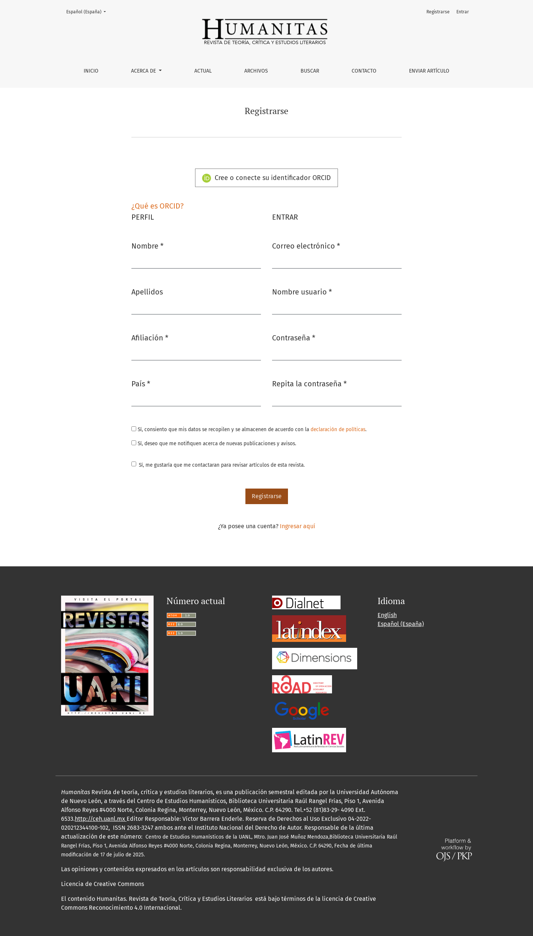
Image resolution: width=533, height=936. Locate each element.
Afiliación (149, 337)
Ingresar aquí (297, 526)
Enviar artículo (429, 71)
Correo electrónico (306, 245)
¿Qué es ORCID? (157, 205)
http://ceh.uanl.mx (101, 818)
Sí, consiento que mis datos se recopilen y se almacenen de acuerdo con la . (248, 429)
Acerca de (144, 71)
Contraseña (293, 337)
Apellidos (147, 291)
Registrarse (438, 11)
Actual (203, 71)
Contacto (364, 71)
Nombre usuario (302, 291)
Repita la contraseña (309, 383)
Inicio (91, 71)
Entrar (462, 11)
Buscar (310, 71)
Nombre (147, 245)
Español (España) (88, 11)
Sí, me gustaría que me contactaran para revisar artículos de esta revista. (222, 465)
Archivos (256, 71)
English (387, 615)
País (140, 383)
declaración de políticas (338, 429)
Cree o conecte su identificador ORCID (266, 178)
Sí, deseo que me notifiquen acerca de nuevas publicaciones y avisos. (213, 443)
